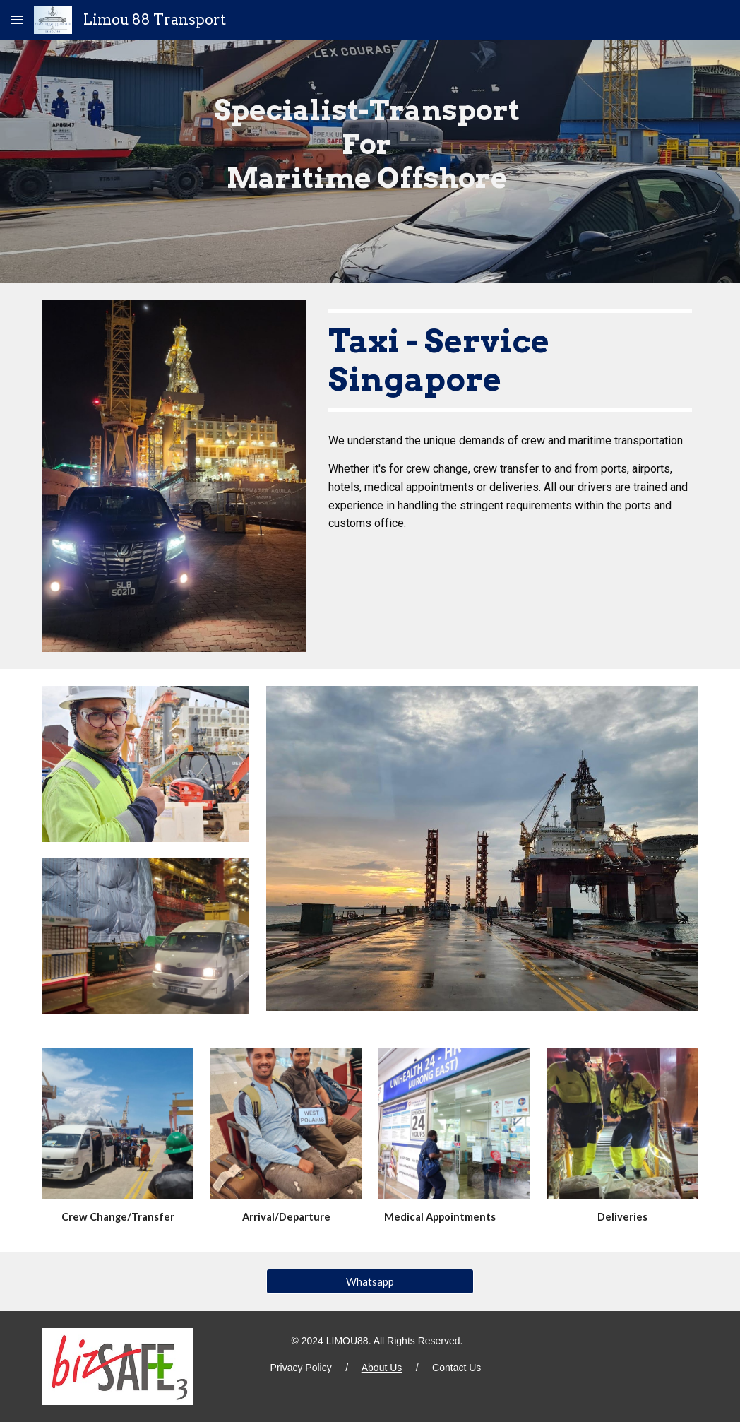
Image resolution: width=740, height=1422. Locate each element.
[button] (17, 19)
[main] (370, 161)
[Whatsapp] (370, 1281)
